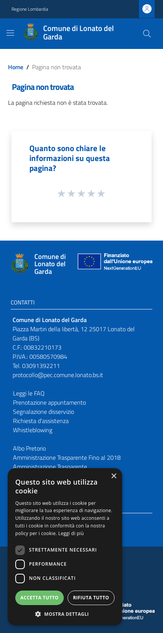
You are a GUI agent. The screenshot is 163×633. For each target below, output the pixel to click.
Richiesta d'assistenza (41, 420)
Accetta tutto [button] (39, 597)
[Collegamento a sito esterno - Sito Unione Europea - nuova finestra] (114, 264)
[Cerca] (147, 33)
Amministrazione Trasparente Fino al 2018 (67, 457)
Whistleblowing (32, 429)
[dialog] (65, 546)
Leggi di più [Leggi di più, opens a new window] (71, 533)
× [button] (113, 476)
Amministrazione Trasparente (50, 466)
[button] (65, 614)
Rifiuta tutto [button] (91, 597)
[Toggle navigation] (10, 32)
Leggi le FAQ (29, 393)
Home (15, 67)
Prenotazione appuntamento (49, 402)
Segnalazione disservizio (43, 411)
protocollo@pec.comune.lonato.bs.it (58, 374)
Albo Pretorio (29, 448)
